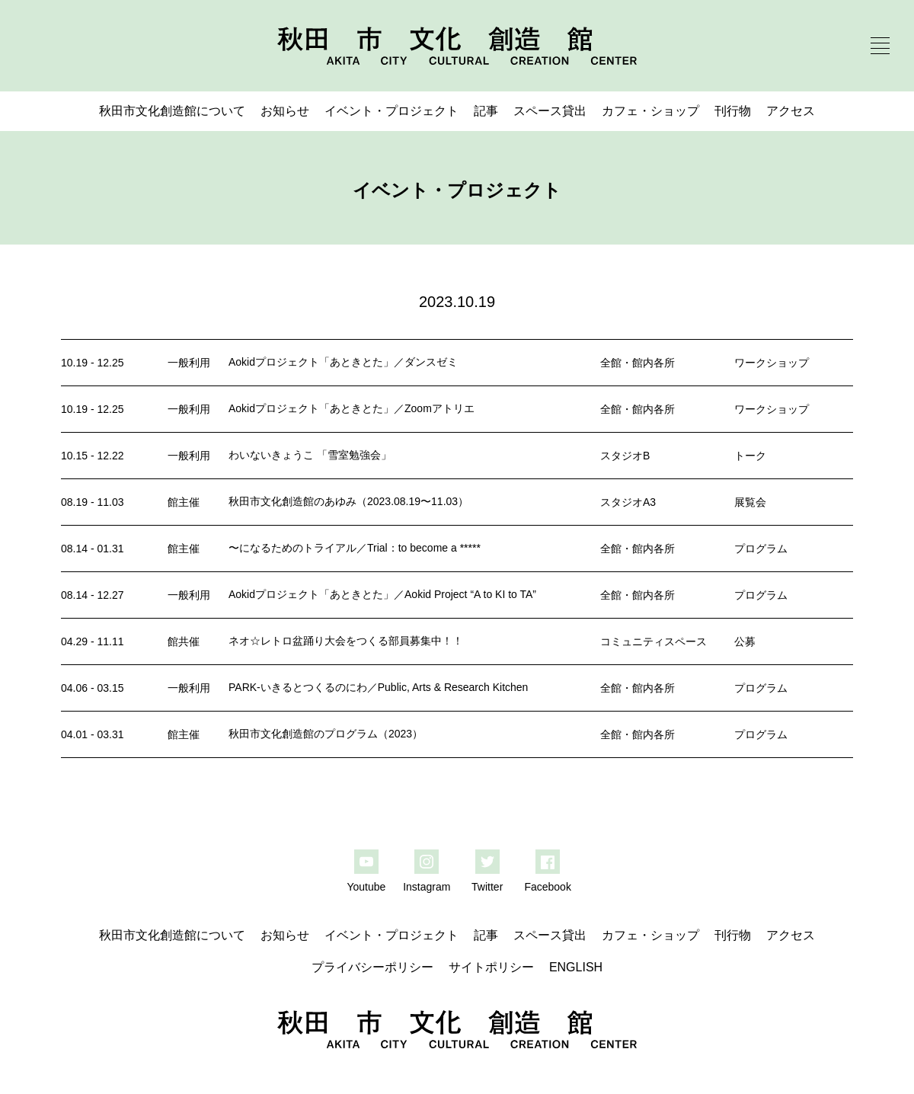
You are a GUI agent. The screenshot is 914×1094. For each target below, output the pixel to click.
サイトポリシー (491, 967)
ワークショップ (771, 363)
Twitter (487, 887)
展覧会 (750, 502)
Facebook (547, 887)
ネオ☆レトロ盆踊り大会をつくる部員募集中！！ (345, 641)
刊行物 (732, 110)
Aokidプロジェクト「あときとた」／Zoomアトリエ (351, 408)
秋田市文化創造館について (172, 110)
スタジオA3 (628, 502)
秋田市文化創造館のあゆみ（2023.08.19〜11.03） (348, 501)
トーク (750, 455)
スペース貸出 (549, 110)
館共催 (184, 641)
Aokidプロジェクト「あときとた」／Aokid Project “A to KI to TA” (382, 594)
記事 (486, 110)
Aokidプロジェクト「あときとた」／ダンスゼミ (343, 362)
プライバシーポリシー (372, 967)
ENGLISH (575, 967)
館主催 (184, 502)
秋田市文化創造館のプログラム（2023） (325, 734)
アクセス (790, 110)
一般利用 (189, 363)
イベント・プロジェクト (391, 110)
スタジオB (625, 455)
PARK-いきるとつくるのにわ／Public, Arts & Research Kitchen (378, 687)
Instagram (426, 887)
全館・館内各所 (637, 363)
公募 (745, 641)
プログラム (761, 548)
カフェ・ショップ (650, 110)
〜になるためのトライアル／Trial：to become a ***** (354, 548)
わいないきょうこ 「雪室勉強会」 (309, 455)
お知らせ (284, 110)
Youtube (366, 887)
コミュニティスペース (653, 641)
